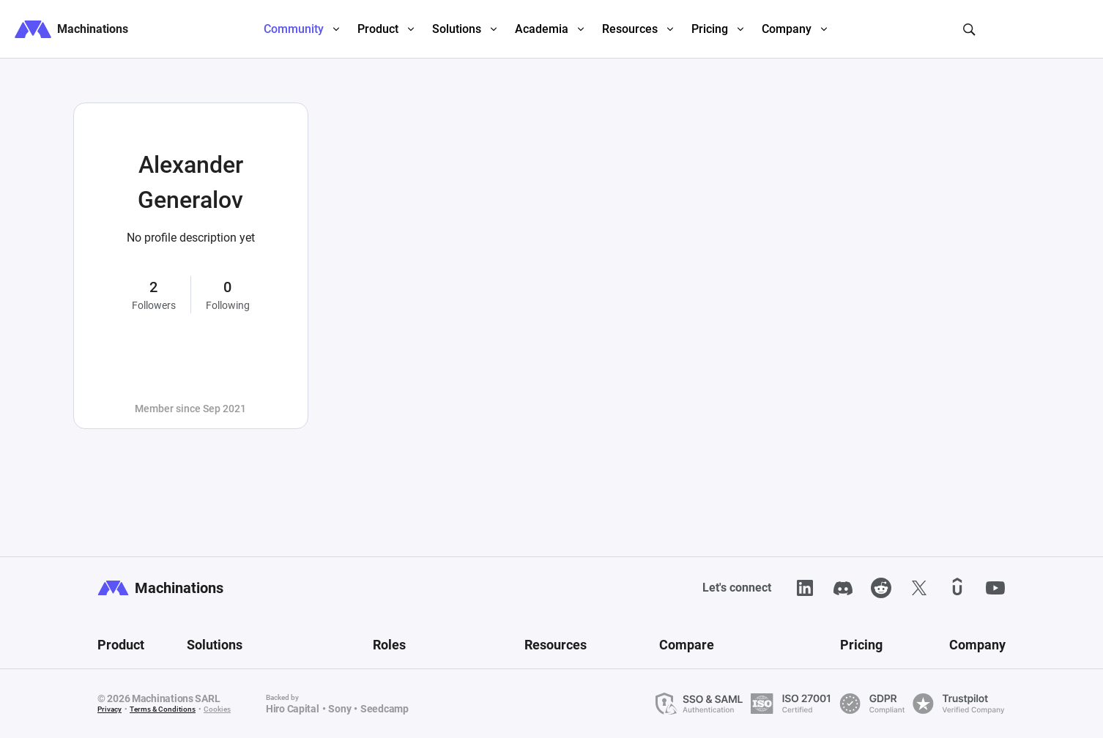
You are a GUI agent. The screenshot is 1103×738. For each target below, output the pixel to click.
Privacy (109, 709)
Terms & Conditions (163, 709)
